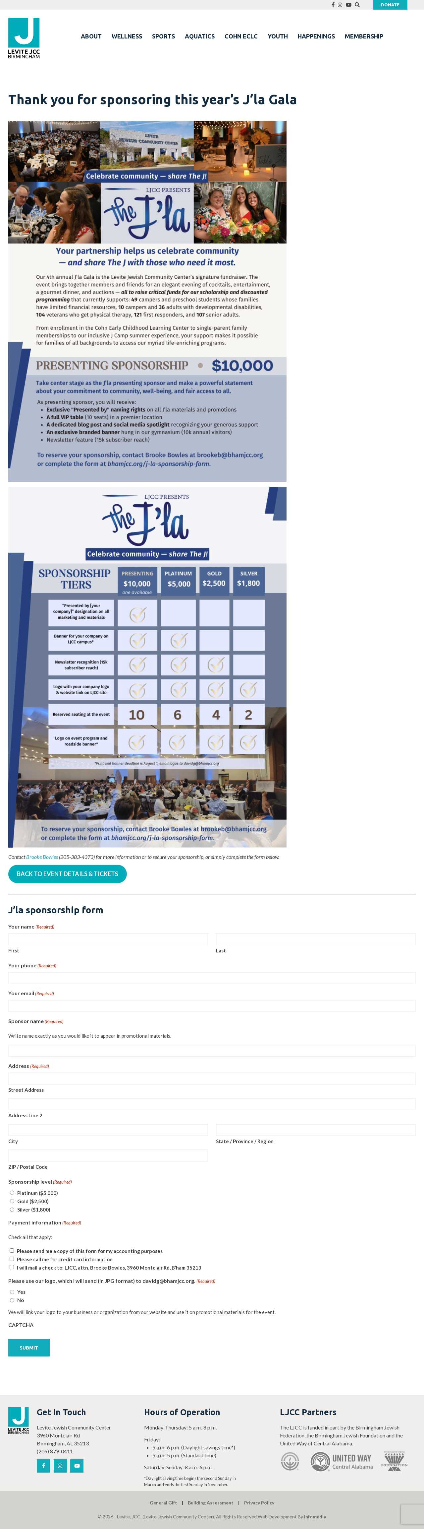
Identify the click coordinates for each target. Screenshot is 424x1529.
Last (221, 950)
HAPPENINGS (316, 36)
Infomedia (315, 1516)
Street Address (26, 1090)
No (20, 1300)
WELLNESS (127, 36)
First (13, 950)
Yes (21, 1292)
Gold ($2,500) (33, 1201)
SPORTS (163, 36)
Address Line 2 (25, 1115)
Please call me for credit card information (65, 1259)
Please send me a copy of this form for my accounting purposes (90, 1251)
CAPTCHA (20, 1325)
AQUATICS (200, 36)
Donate (390, 4)
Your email (31, 993)
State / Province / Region (245, 1141)
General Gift (163, 1502)
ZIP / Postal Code (28, 1167)
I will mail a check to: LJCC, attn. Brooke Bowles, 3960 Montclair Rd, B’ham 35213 (109, 1268)
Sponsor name (36, 1021)
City (13, 1141)
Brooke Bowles (42, 857)
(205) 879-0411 (55, 1451)
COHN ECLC (241, 36)
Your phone (32, 965)
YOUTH (278, 36)
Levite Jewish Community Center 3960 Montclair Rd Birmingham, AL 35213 (74, 1435)
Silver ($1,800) (33, 1210)
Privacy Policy (259, 1502)
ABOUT (91, 36)
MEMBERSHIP (364, 36)
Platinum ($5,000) (37, 1193)
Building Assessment (211, 1502)
